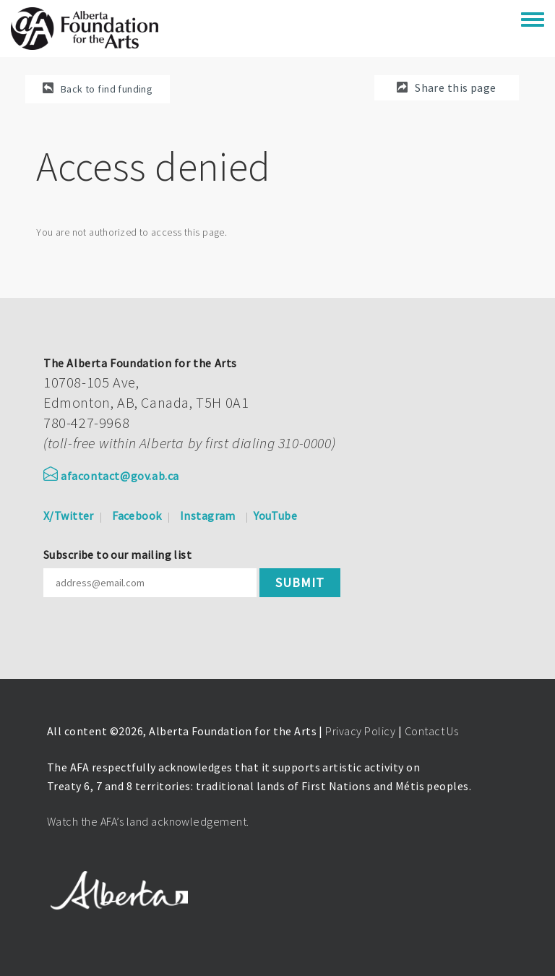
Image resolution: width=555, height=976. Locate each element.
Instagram (208, 515)
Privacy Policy (360, 731)
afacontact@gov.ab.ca (111, 475)
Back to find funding (106, 88)
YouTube (275, 515)
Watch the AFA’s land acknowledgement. (148, 821)
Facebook (136, 515)
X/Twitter (68, 515)
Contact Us (432, 731)
